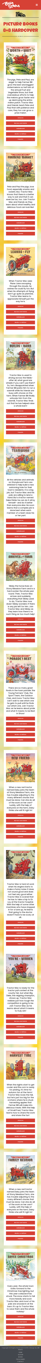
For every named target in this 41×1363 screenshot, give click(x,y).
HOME (20, 1352)
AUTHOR (20, 1355)
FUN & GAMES (20, 1359)
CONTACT (20, 1361)
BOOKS (20, 1357)
